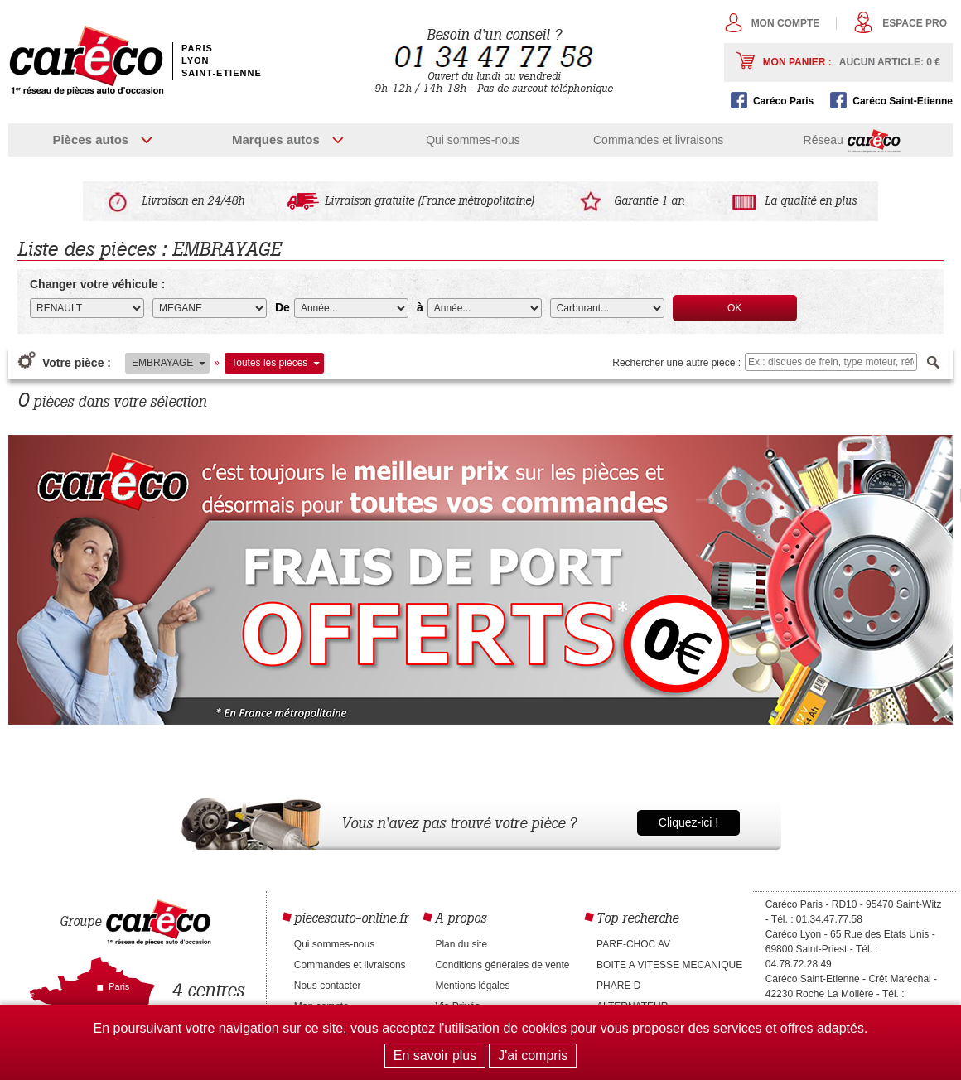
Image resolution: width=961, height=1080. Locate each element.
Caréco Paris (783, 101)
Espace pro (914, 23)
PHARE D (618, 985)
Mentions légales (472, 985)
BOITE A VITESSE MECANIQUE (669, 965)
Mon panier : (851, 62)
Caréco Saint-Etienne (902, 101)
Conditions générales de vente (502, 965)
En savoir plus (435, 1056)
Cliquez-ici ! (688, 822)
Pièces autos (90, 140)
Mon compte (785, 23)
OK (734, 308)
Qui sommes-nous (473, 140)
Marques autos (276, 140)
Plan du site (461, 944)
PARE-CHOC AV (633, 944)
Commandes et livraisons (658, 140)
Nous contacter (327, 985)
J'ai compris (532, 1056)
